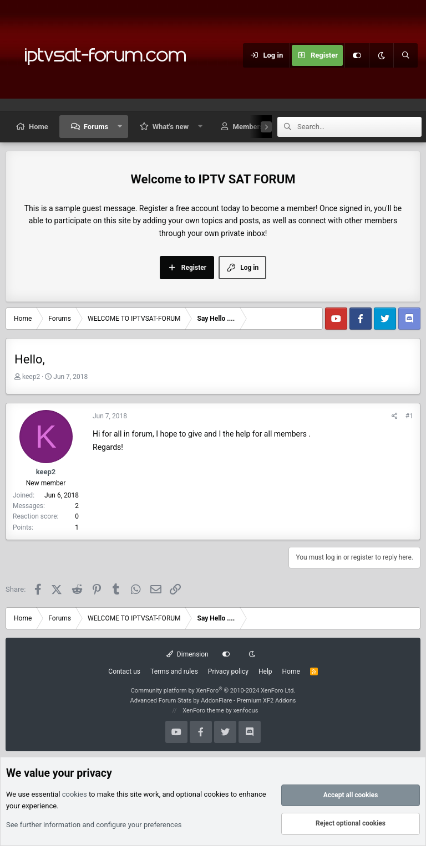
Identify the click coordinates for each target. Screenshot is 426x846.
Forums (96, 126)
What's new (171, 126)
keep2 (31, 377)
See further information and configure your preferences (94, 825)
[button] (120, 126)
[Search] (405, 55)
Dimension (187, 654)
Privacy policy (228, 671)
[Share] (395, 416)
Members (248, 126)
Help (265, 671)
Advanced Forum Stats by (213, 700)
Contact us (124, 671)
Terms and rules (174, 671)
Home (38, 126)
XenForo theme (203, 710)
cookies (74, 795)
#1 (409, 416)
